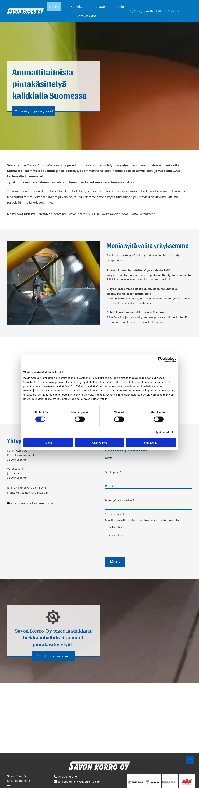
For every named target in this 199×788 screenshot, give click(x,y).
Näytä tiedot (161, 432)
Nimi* (108, 458)
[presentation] (131, 547)
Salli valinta (99, 442)
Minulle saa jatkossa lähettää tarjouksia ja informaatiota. (142, 520)
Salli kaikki (151, 442)
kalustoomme (42, 202)
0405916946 (40, 492)
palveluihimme (17, 202)
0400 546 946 (36, 487)
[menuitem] (55, 6)
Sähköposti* (113, 472)
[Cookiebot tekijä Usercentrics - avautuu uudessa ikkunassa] (160, 359)
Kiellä (48, 442)
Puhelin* (110, 486)
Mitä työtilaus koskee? (119, 500)
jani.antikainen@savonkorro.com (32, 503)
